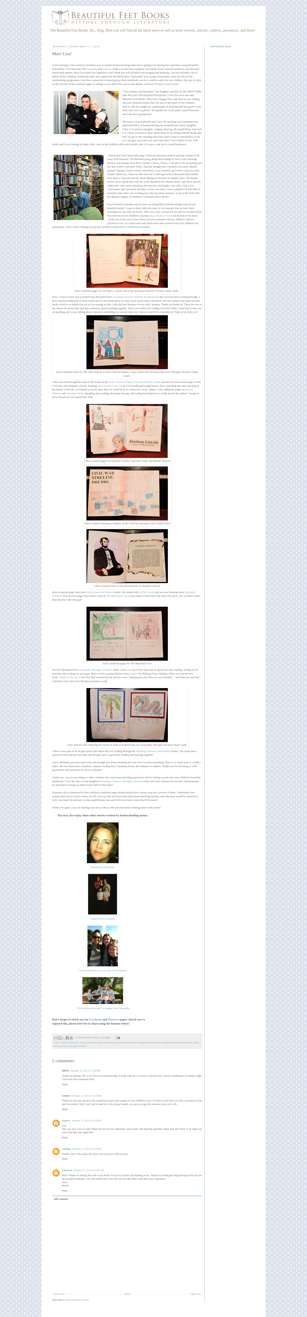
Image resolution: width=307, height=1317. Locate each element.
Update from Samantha (102, 918)
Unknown (67, 1170)
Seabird (134, 673)
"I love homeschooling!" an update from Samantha (102, 1008)
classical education (88, 1042)
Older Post (196, 1294)
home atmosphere (163, 1042)
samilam (66, 1148)
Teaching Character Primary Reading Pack (136, 296)
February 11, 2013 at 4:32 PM (86, 1120)
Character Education (70, 1042)
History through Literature (142, 1042)
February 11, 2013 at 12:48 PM (85, 1070)
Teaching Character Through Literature (122, 781)
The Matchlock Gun (117, 595)
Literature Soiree (163, 215)
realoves (66, 1120)
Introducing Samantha (102, 867)
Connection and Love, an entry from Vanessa (102, 970)
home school (193, 1042)
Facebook (95, 1019)
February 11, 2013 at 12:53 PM (86, 1095)
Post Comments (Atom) (77, 1299)
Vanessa (107, 68)
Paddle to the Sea (68, 677)
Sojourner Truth (74, 393)
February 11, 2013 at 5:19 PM (86, 1148)
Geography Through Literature (95, 669)
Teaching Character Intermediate (153, 751)
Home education (179, 1042)
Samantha (92, 68)
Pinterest (113, 1019)
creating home (123, 1042)
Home (127, 1294)
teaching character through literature (70, 1046)
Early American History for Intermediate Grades (135, 381)
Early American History (101, 592)
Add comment (61, 1199)
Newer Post (59, 1294)
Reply (65, 1084)
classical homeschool (106, 1042)
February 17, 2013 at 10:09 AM (88, 1170)
